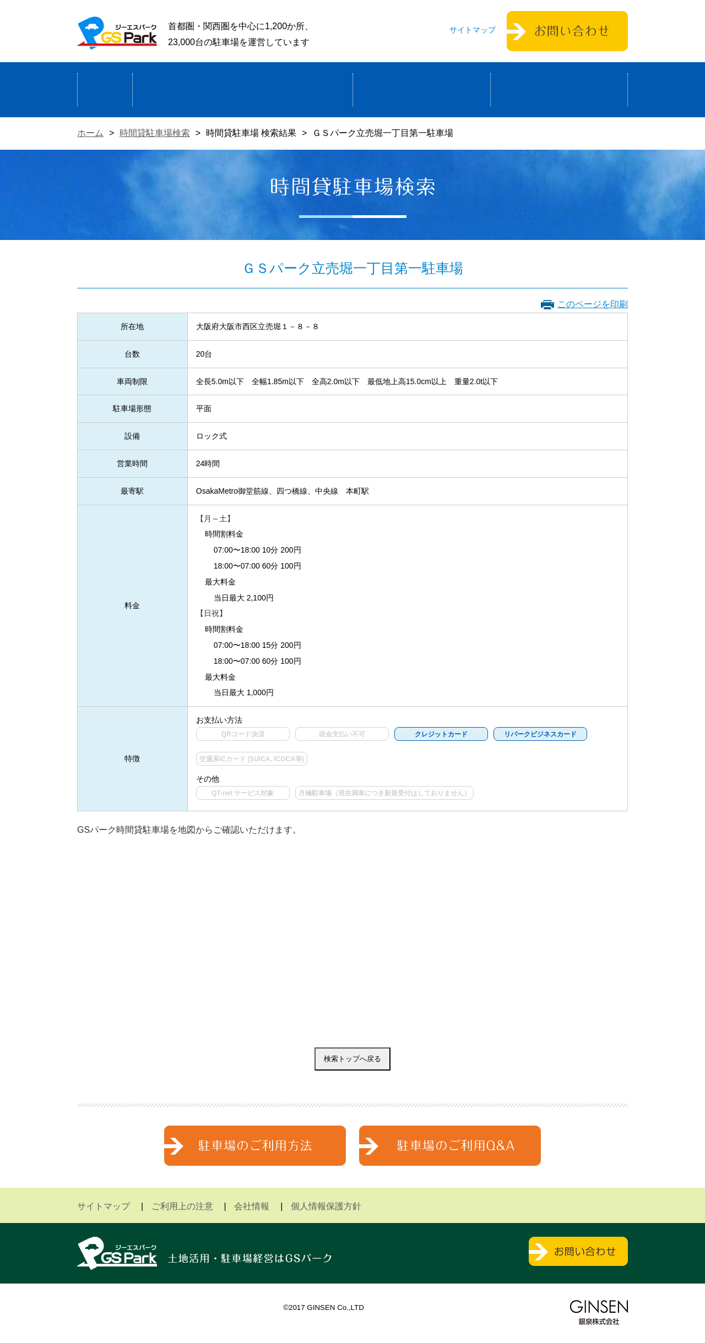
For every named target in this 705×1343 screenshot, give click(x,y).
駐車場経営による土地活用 (242, 89)
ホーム (105, 89)
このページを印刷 (592, 304)
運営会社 (559, 89)
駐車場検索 (421, 89)
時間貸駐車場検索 (155, 133)
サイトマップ (472, 29)
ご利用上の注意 (182, 1206)
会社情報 (251, 1206)
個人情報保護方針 (326, 1206)
